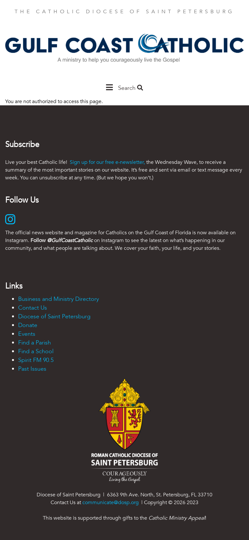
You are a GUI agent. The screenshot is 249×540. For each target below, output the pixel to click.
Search (130, 88)
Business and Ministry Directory (58, 299)
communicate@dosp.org (110, 502)
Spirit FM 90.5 (35, 360)
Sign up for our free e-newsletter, (107, 162)
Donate (27, 325)
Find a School (35, 351)
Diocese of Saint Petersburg (54, 316)
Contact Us (32, 308)
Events (26, 334)
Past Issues (32, 369)
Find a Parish (34, 343)
